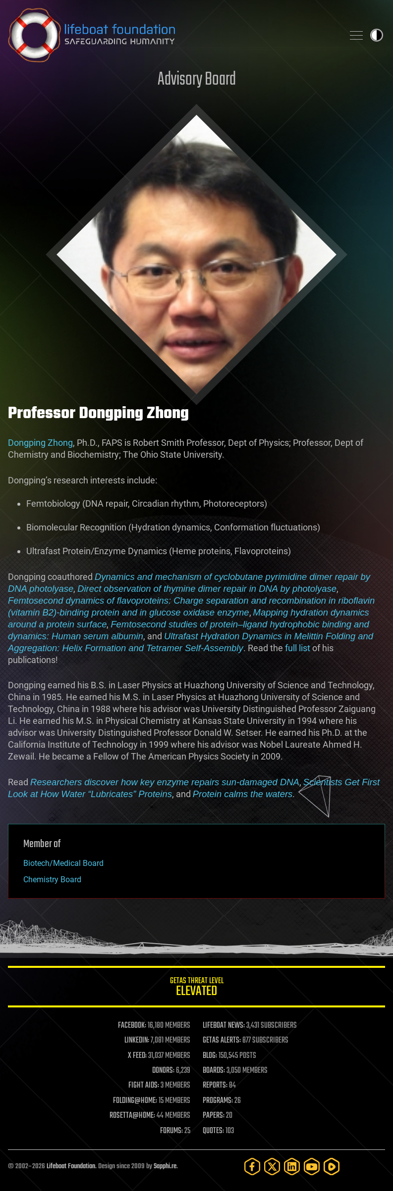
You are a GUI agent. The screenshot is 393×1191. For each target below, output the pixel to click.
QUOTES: (213, 1131)
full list (297, 648)
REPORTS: (215, 1085)
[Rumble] (331, 1166)
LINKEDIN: (136, 1040)
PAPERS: (214, 1115)
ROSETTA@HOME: (132, 1115)
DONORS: (163, 1070)
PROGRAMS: (218, 1101)
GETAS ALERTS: (222, 1040)
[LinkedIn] (292, 1166)
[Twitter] (272, 1166)
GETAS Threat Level (196, 988)
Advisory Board (197, 80)
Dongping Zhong (40, 442)
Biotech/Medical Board (63, 863)
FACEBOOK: (132, 1025)
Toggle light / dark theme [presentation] (376, 35)
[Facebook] (252, 1166)
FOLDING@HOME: (135, 1101)
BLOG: (210, 1055)
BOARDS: (214, 1070)
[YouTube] (312, 1166)
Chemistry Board (52, 879)
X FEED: (137, 1055)
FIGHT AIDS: (143, 1085)
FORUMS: (171, 1131)
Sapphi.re (165, 1166)
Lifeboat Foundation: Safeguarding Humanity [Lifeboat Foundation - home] (172, 35)
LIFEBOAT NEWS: (224, 1025)
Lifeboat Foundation (71, 1166)
